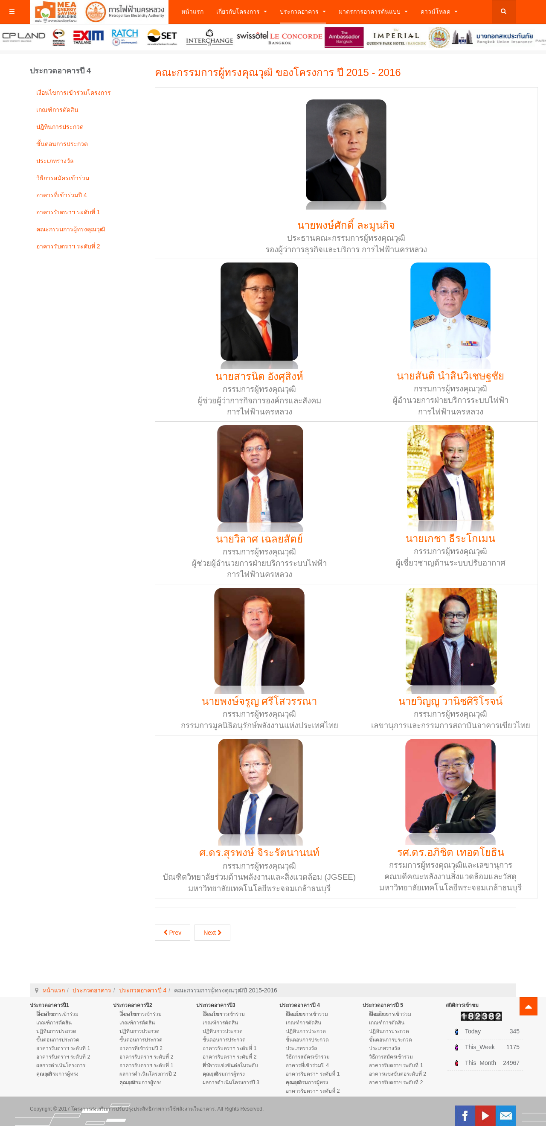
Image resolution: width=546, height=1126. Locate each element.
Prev (173, 932)
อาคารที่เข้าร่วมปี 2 (141, 1048)
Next (212, 932)
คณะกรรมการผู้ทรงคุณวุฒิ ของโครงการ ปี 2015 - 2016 (278, 72)
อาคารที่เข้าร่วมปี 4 (61, 195)
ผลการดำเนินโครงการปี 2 (147, 1074)
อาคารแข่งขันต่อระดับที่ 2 (397, 1074)
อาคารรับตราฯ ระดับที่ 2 (68, 246)
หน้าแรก (192, 11)
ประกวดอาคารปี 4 (143, 990)
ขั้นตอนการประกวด (62, 143)
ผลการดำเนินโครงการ (60, 1065)
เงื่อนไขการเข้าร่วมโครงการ (73, 92)
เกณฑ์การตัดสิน (57, 109)
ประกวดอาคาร (303, 11)
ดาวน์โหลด (439, 11)
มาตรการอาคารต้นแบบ (373, 11)
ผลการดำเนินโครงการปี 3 (231, 1082)
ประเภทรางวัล (55, 161)
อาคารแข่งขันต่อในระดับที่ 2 (230, 1065)
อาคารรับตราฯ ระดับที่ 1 (68, 212)
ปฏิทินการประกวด (60, 126)
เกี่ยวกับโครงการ (241, 11)
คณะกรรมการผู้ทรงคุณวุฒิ (70, 229)
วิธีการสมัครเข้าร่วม (62, 178)
